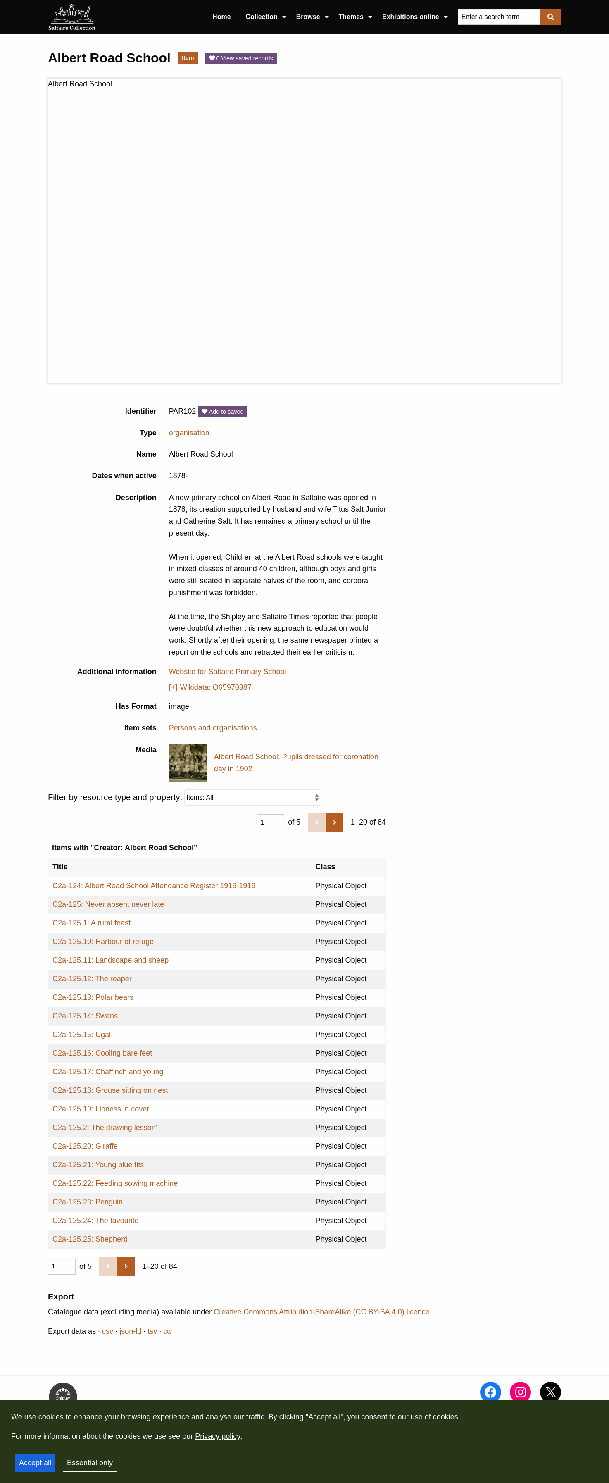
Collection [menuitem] (262, 16)
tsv (152, 1331)
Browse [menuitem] (308, 16)
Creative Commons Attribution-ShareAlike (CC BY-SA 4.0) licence (322, 1312)
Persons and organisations (213, 728)
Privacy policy (217, 1436)
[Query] (499, 17)
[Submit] (550, 17)
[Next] (334, 822)
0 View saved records (241, 58)
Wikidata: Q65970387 (216, 687)
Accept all (35, 1463)
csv (107, 1331)
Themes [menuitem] (351, 16)
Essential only (90, 1463)
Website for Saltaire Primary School (227, 672)
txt (167, 1331)
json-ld (130, 1331)
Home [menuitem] (221, 16)
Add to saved (222, 411)
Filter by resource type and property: (184, 797)
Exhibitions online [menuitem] (410, 16)
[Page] (270, 822)
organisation (189, 433)
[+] (173, 687)
